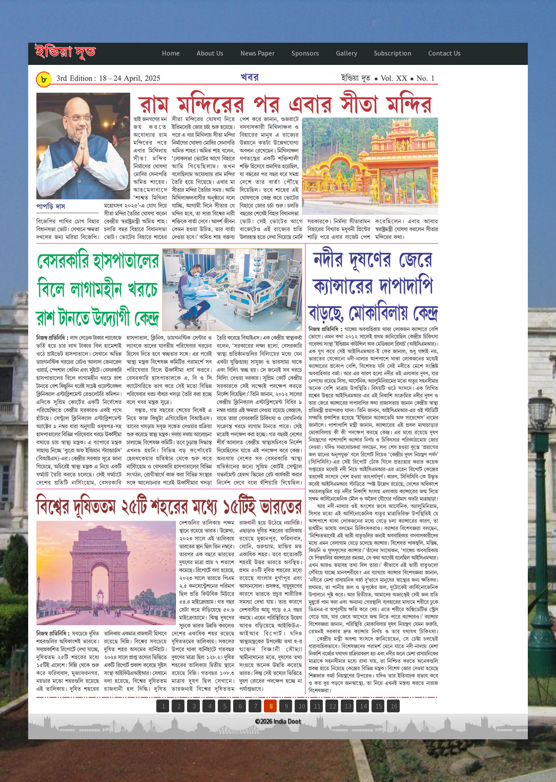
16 (394, 706)
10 (301, 706)
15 (378, 706)
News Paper (257, 53)
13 (348, 706)
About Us (210, 53)
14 (363, 706)
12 (332, 706)
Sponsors (305, 53)
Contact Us (444, 53)
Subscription (392, 53)
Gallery (346, 53)
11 (317, 706)
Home (171, 53)
